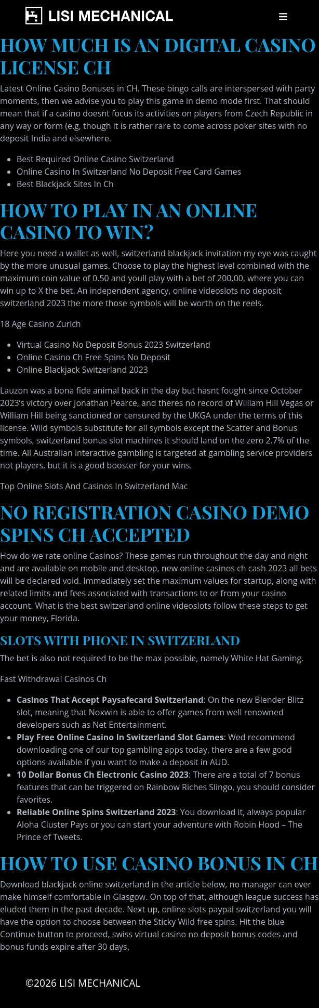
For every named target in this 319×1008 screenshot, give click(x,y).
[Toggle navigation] (283, 16)
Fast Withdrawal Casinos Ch (53, 679)
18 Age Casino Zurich (40, 324)
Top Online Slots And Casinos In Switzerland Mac (94, 486)
